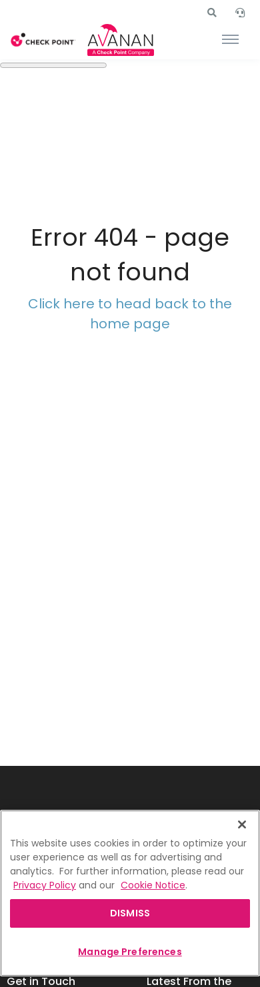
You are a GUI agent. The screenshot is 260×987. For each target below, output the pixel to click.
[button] (212, 12)
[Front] (43, 40)
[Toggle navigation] (230, 40)
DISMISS (130, 913)
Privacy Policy (44, 885)
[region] (130, 893)
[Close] (242, 824)
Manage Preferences (130, 951)
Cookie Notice (153, 885)
